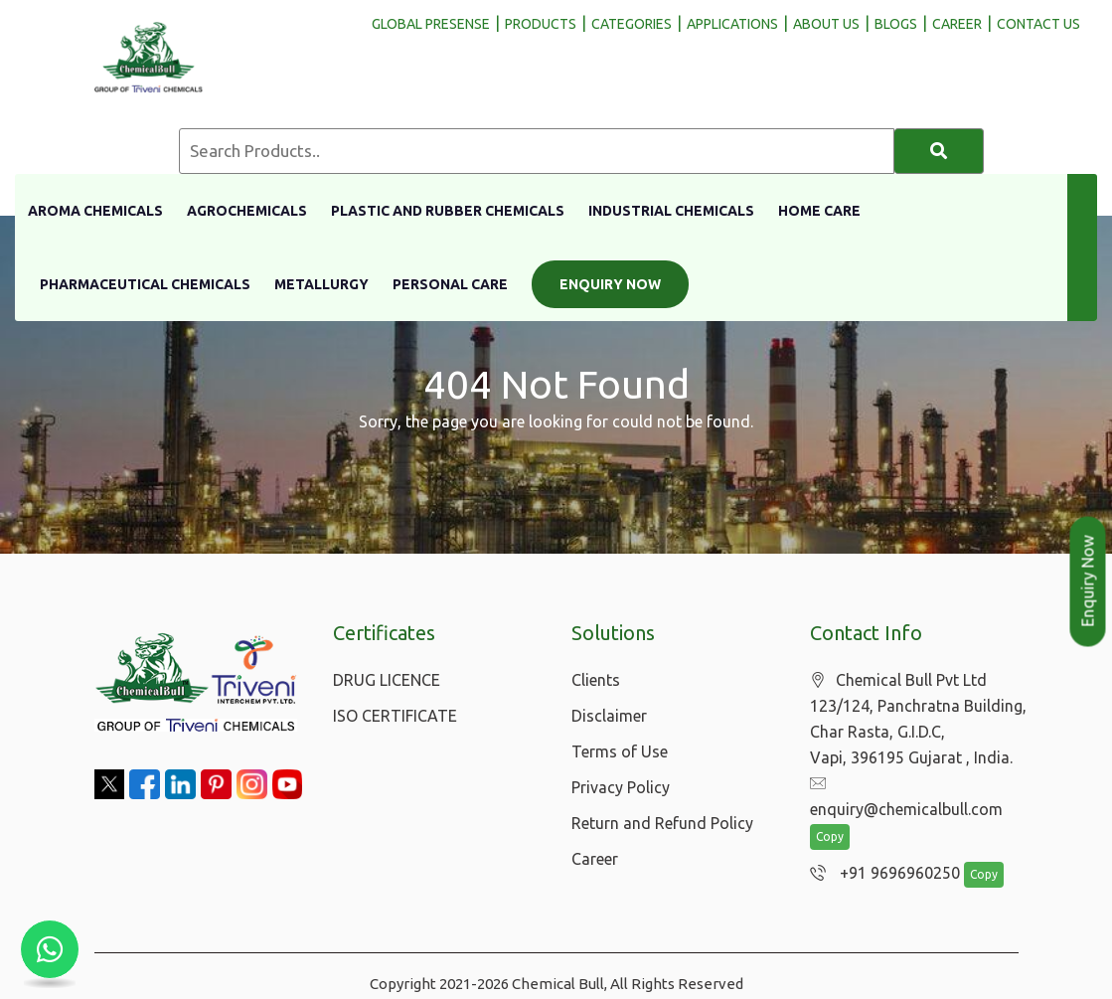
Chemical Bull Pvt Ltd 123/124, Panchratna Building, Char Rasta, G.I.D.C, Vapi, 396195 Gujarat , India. (918, 719)
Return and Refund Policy (662, 823)
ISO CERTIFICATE (395, 716)
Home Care (819, 211)
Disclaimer (609, 716)
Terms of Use (619, 751)
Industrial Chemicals (671, 211)
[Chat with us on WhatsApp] (49, 949)
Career (594, 859)
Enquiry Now (610, 284)
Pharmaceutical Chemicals (145, 284)
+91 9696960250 (880, 849)
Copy (830, 812)
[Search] (939, 151)
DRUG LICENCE (386, 680)
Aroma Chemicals (95, 211)
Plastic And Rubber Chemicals (447, 211)
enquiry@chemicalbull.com (916, 784)
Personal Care (450, 284)
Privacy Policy (620, 787)
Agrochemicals (247, 211)
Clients (595, 680)
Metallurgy (321, 284)
